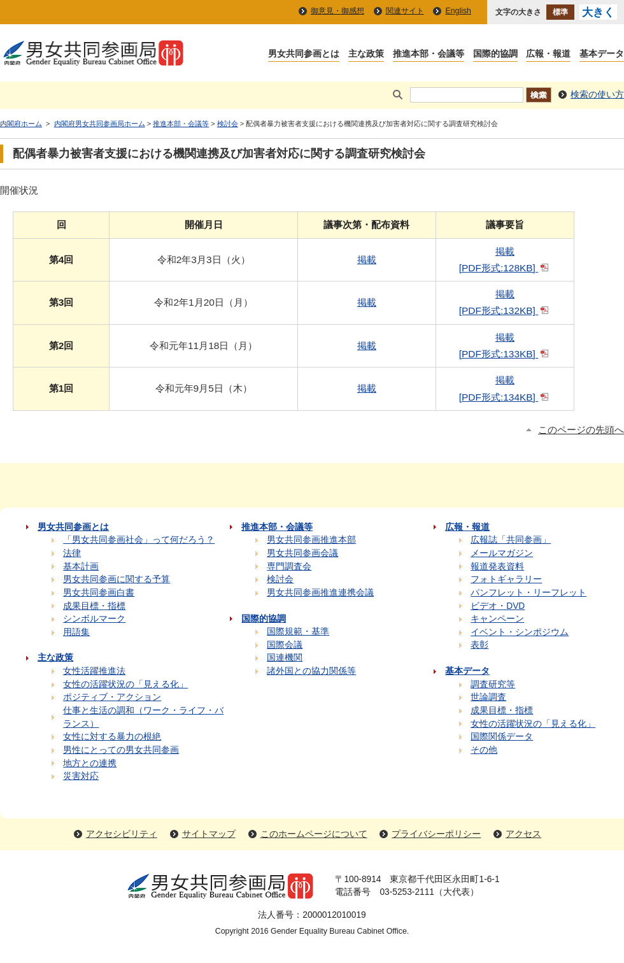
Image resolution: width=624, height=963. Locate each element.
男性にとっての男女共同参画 (121, 750)
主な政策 (366, 54)
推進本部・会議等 (428, 54)
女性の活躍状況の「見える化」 (125, 684)
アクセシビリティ (121, 834)
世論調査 (488, 697)
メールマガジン (502, 553)
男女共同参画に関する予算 (116, 579)
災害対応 (81, 776)
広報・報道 (548, 54)
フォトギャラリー (506, 579)
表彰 (479, 645)
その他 (484, 750)
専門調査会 (289, 566)
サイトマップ (209, 834)
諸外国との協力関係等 (311, 671)
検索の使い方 (597, 94)
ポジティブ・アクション (112, 697)
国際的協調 (495, 54)
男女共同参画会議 (302, 553)
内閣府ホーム (21, 123)
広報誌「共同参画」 (511, 540)
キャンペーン (497, 619)
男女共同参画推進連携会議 (320, 592)
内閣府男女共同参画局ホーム (99, 123)
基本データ (601, 54)
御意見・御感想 (337, 10)
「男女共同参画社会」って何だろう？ (139, 540)
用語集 (76, 632)
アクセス (523, 834)
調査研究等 (493, 684)
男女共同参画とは (303, 54)
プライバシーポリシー (436, 834)
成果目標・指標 (94, 606)
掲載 (366, 259)
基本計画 (81, 566)
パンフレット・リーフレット (528, 592)
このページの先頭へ (581, 430)
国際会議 (284, 645)
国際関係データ (502, 736)
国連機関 (284, 657)
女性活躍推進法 (94, 671)
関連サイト (405, 10)
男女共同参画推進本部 (311, 540)
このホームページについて (313, 834)
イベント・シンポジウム (520, 632)
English (458, 10)
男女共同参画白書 (98, 592)
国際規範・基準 (298, 631)
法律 (72, 553)
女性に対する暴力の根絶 (112, 736)
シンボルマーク (94, 619)
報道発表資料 (497, 566)
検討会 (227, 123)
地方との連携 (90, 763)
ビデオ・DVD (498, 606)
